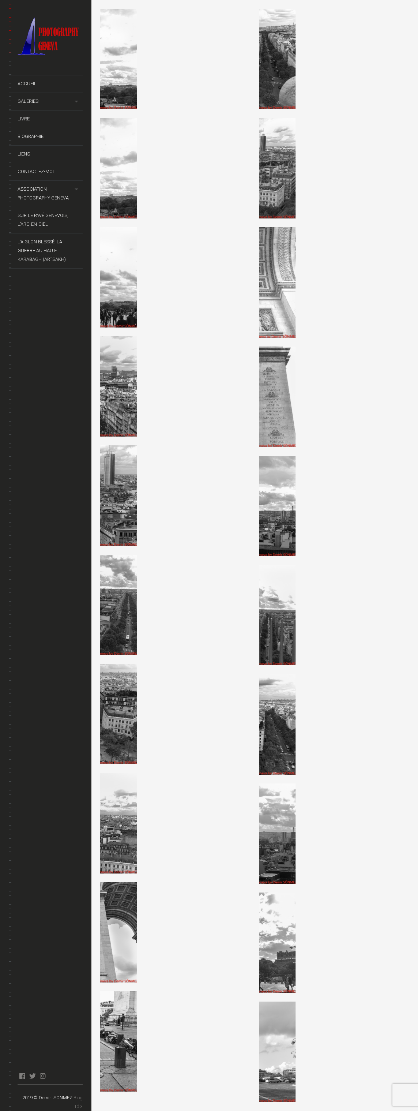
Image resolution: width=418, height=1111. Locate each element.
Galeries (28, 101)
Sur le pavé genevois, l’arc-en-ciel (43, 220)
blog (52, 1075)
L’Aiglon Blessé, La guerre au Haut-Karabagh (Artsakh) (42, 250)
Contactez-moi (36, 171)
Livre (24, 118)
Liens (24, 154)
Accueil (27, 83)
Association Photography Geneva (43, 193)
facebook (22, 1075)
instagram (42, 1075)
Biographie (31, 136)
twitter (32, 1075)
